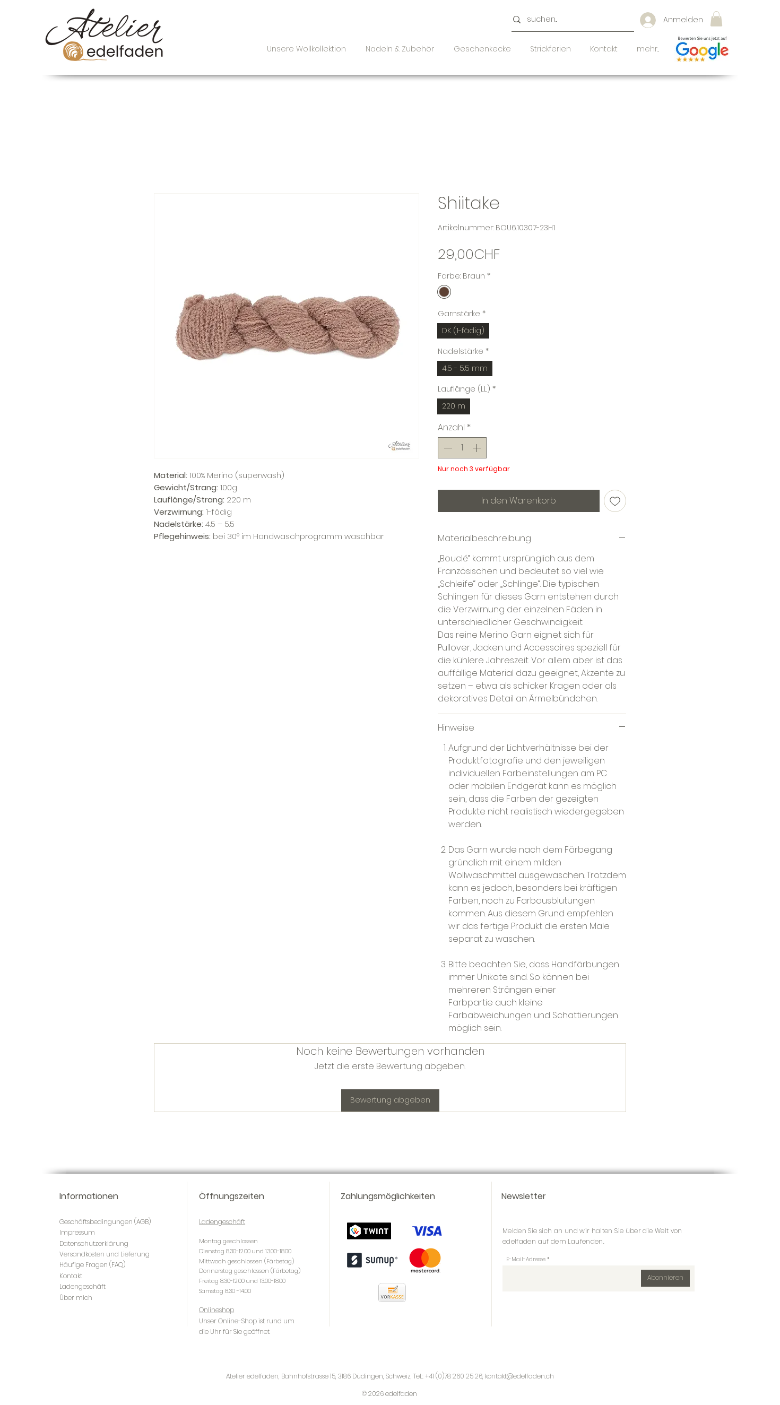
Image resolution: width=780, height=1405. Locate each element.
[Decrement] (446, 448)
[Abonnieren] (665, 1278)
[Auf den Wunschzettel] (615, 501)
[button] (716, 19)
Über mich (75, 1297)
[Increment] (477, 448)
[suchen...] (569, 19)
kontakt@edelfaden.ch (519, 1376)
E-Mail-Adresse (525, 1259)
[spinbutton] (462, 448)
